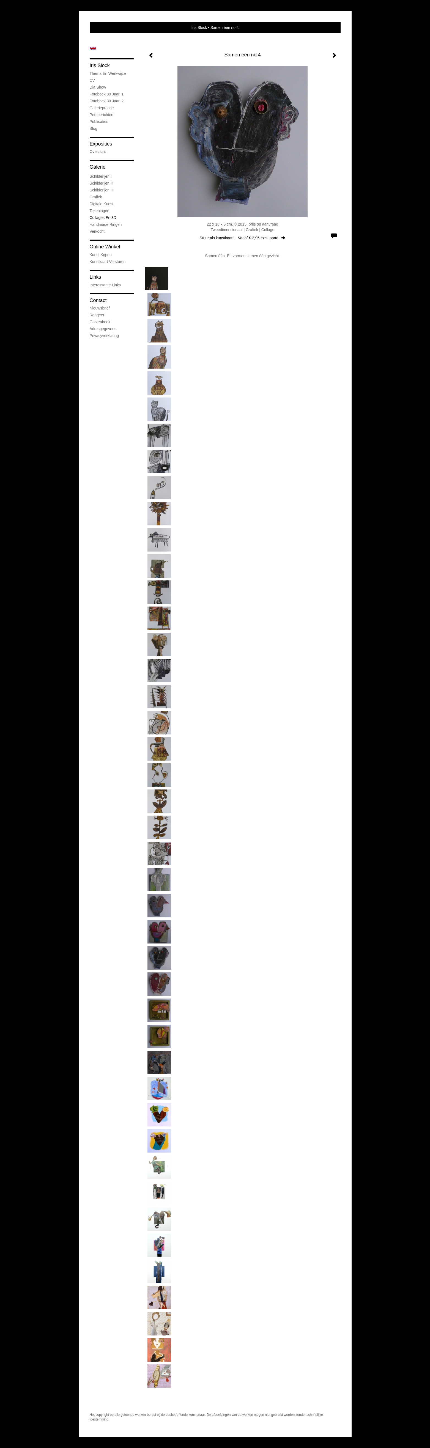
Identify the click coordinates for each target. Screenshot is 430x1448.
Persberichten (101, 115)
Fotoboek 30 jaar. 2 (107, 101)
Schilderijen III (102, 190)
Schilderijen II (101, 183)
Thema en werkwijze (108, 73)
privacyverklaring (104, 335)
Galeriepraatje (102, 108)
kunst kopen (101, 255)
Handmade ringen (106, 224)
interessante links (105, 285)
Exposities (101, 144)
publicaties (99, 121)
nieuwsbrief (100, 308)
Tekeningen (99, 211)
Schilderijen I (101, 176)
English (93, 48)
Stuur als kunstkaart (243, 238)
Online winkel (105, 246)
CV (92, 80)
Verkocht (97, 231)
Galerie (98, 167)
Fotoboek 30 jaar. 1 (107, 94)
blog (93, 128)
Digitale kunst (101, 204)
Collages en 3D (103, 217)
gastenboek (100, 322)
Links (95, 277)
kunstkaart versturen (108, 261)
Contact (98, 300)
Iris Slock (199, 27)
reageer (97, 315)
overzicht (98, 151)
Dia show (98, 87)
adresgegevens (103, 329)
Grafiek (96, 197)
